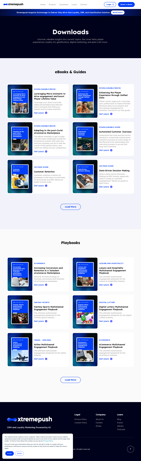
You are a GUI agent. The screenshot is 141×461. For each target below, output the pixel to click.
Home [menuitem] (42, 4)
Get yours (39, 113)
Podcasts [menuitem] (121, 429)
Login (110, 4)
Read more (118, 12)
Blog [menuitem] (119, 419)
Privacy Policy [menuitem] (80, 419)
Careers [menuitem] (99, 423)
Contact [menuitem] (83, 4)
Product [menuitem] (52, 4)
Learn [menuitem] (74, 4)
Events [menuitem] (120, 423)
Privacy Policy (48, 441)
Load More (70, 206)
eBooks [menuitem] (120, 426)
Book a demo (126, 4)
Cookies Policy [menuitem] (80, 423)
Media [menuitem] (98, 426)
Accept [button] (9, 453)
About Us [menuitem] (100, 419)
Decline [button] (19, 453)
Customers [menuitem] (63, 4)
